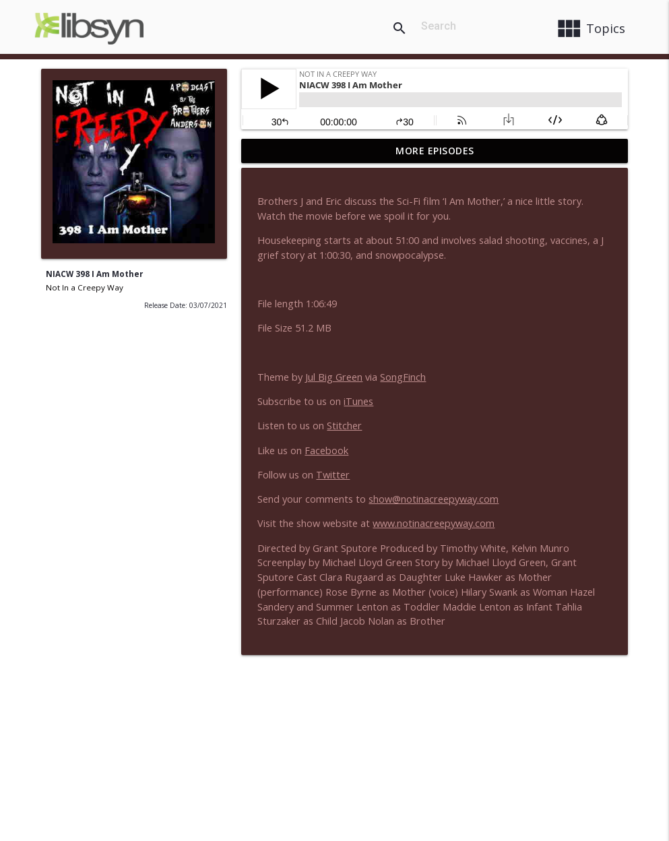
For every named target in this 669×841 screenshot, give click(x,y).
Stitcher (344, 425)
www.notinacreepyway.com (434, 523)
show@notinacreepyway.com (434, 499)
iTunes (358, 401)
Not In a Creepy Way (84, 287)
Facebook (326, 450)
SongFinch (403, 377)
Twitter (333, 474)
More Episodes (434, 150)
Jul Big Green (333, 377)
